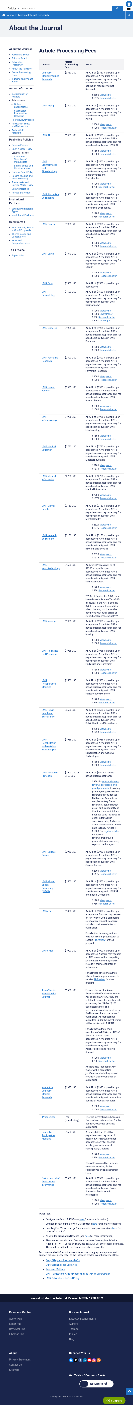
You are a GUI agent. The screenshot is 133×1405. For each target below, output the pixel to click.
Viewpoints (106, 95)
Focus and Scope (20, 55)
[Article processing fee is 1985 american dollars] (70, 135)
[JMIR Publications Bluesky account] (71, 1360)
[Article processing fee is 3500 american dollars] (70, 710)
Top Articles (18, 256)
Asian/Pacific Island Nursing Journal (49, 994)
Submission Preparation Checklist (20, 114)
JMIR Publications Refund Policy (62, 1278)
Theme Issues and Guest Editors (21, 235)
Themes (74, 1329)
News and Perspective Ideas (21, 242)
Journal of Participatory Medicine (48, 1136)
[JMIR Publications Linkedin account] (85, 1360)
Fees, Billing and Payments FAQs (63, 1261)
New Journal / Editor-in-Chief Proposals (23, 229)
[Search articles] (117, 8)
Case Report (105, 321)
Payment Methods (55, 1269)
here (82, 1219)
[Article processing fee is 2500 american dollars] (70, 106)
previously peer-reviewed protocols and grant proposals (105, 785)
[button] (129, 4)
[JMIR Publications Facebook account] (80, 1360)
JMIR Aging (48, 106)
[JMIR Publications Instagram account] (94, 1360)
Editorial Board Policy (23, 172)
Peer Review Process (23, 120)
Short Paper (106, 314)
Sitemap (14, 1369)
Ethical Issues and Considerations (23, 167)
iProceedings (48, 1117)
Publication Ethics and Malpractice (21, 125)
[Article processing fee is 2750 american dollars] (70, 447)
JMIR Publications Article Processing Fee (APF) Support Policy (78, 1274)
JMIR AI (46, 135)
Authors (73, 1323)
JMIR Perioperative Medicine (49, 684)
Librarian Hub (16, 1334)
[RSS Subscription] (99, 1360)
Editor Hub (15, 1323)
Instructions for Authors (20, 95)
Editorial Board (19, 59)
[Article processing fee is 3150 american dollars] (70, 506)
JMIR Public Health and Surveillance (48, 713)
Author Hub (15, 1318)
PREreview (99, 940)
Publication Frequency (17, 64)
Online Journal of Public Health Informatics (51, 1182)
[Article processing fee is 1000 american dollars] (70, 911)
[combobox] (66, 8)
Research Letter (108, 98)
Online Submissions (21, 106)
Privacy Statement (21, 193)
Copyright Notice (20, 189)
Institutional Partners (23, 215)
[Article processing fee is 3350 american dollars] (70, 73)
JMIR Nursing (49, 621)
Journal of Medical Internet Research (26, 15)
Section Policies (20, 145)
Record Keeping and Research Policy (22, 177)
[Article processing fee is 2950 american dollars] (70, 852)
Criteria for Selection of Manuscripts (20, 160)
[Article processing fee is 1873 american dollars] (70, 254)
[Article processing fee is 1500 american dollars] (70, 162)
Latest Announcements (82, 1318)
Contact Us (15, 1364)
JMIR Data (47, 284)
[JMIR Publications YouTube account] (89, 1360)
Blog (71, 1339)
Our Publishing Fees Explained (61, 1265)
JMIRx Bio (47, 911)
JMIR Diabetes (49, 328)
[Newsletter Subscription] (96, 1383)
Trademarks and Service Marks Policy (22, 184)
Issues (73, 1334)
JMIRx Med (47, 951)
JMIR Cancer (48, 224)
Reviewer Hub (17, 1329)
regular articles (111, 831)
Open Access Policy (22, 149)
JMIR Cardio (48, 254)
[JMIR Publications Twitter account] (76, 1360)
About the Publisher (22, 69)
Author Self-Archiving (18, 132)
